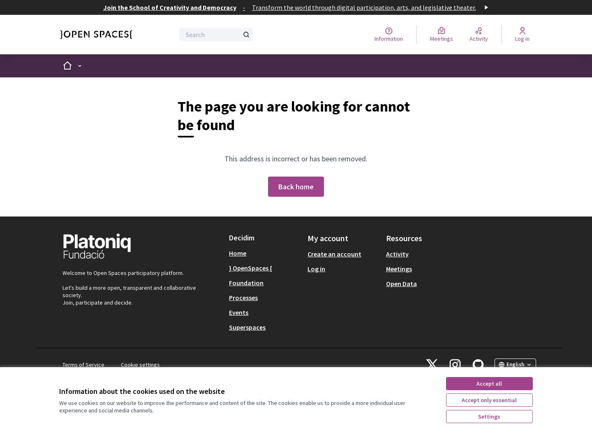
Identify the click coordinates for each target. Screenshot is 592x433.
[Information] (388, 34)
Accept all (489, 383)
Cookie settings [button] (140, 364)
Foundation (246, 283)
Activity (397, 254)
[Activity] (478, 34)
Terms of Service (83, 364)
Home (237, 253)
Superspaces (247, 327)
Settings (489, 416)
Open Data (401, 283)
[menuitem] (265, 253)
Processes (243, 297)
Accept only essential (489, 400)
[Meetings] (441, 34)
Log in (316, 269)
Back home (296, 186)
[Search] (216, 34)
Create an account (334, 254)
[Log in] (522, 34)
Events (238, 312)
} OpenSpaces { (250, 268)
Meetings (399, 269)
